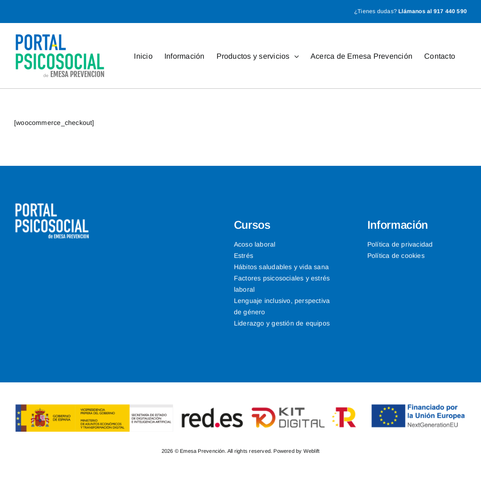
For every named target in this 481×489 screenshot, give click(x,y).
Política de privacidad (400, 244)
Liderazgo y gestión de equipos (282, 323)
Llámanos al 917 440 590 (432, 11)
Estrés (243, 255)
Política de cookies (396, 255)
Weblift (311, 451)
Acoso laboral (255, 244)
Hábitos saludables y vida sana (281, 267)
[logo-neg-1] (52, 206)
